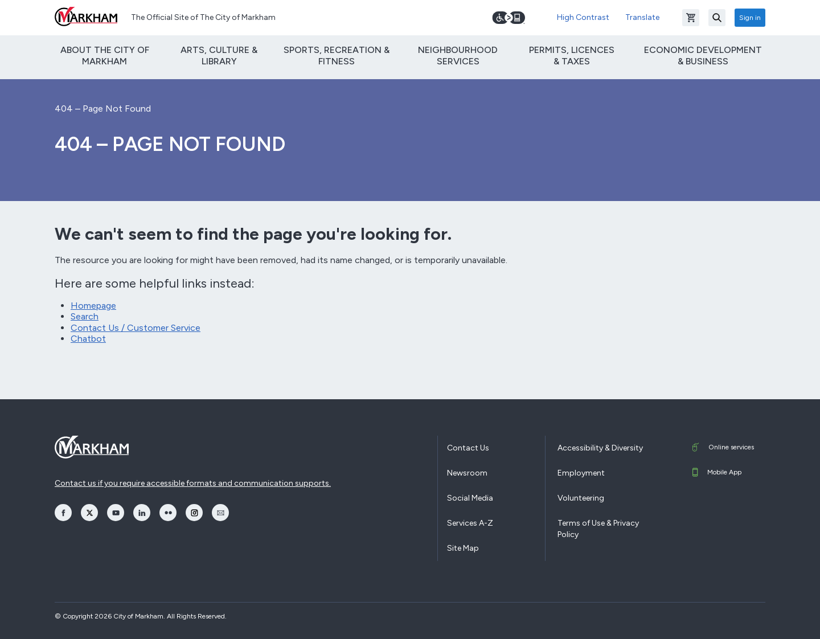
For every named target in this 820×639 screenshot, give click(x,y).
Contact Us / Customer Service (135, 327)
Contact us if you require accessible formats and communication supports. (193, 483)
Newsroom (467, 473)
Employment (581, 473)
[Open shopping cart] (690, 17)
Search (85, 316)
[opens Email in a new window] (220, 512)
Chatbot (88, 338)
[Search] (716, 17)
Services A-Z (470, 523)
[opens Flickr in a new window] (168, 512)
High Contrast (583, 17)
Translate (642, 17)
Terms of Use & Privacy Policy (598, 528)
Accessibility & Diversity (600, 448)
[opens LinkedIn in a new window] (141, 512)
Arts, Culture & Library (219, 55)
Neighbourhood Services (458, 55)
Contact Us (468, 448)
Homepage (93, 305)
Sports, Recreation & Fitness (337, 55)
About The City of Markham (104, 55)
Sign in (750, 18)
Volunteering (580, 498)
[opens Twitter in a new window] (89, 512)
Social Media (470, 498)
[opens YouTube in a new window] (115, 512)
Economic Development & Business (703, 55)
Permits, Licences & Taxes (571, 55)
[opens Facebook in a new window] (63, 512)
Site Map (463, 548)
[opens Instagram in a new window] (194, 512)
